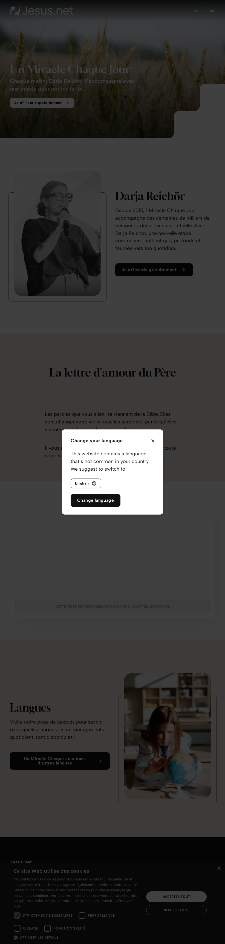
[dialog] (112, 903)
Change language (95, 500)
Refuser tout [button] (176, 910)
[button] (77, 937)
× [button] (219, 869)
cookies (162, 606)
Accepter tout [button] (176, 896)
